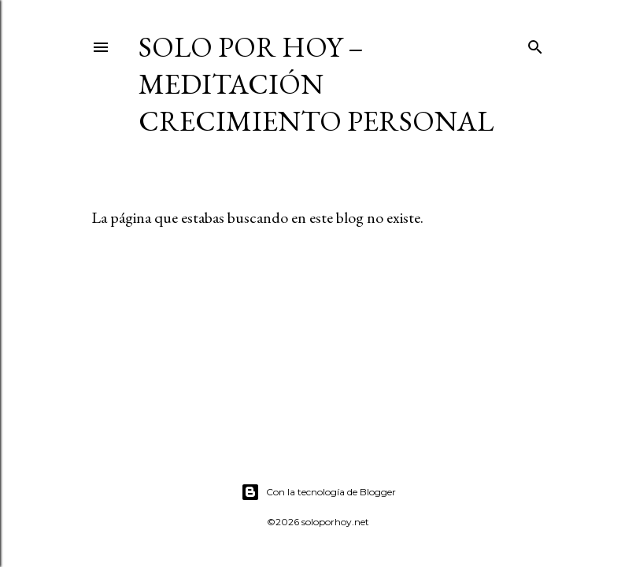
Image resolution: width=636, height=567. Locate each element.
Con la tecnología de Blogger (318, 492)
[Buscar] (535, 43)
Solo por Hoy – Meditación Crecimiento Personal (316, 83)
